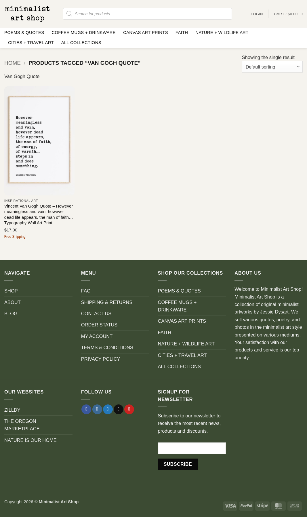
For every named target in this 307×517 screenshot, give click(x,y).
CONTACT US (96, 313)
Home (12, 63)
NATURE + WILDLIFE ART (221, 32)
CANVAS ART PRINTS (145, 32)
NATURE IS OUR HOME (30, 440)
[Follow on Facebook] (86, 409)
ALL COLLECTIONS (81, 42)
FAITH (182, 32)
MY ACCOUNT (97, 336)
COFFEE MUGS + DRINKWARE (84, 32)
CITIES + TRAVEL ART (31, 42)
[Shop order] (272, 67)
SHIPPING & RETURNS (106, 302)
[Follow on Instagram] (97, 409)
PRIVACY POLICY (100, 359)
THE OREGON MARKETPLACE (22, 425)
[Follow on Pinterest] (129, 409)
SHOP (11, 290)
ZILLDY (12, 410)
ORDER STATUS (99, 324)
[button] (288, 13)
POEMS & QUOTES (24, 32)
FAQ (86, 290)
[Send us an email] (118, 409)
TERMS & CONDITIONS (107, 347)
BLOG (11, 313)
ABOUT (12, 302)
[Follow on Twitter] (108, 409)
